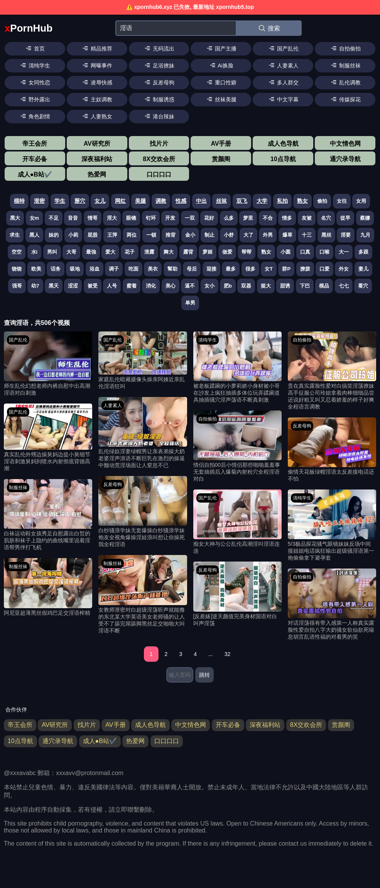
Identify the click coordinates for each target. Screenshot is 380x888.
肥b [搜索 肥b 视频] (228, 286)
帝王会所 (34, 143)
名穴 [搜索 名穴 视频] (326, 218)
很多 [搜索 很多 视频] (250, 269)
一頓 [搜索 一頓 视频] (151, 235)
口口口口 (159, 174)
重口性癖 (221, 82)
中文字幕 (283, 99)
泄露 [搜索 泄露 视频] (149, 252)
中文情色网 (345, 143)
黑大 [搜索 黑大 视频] (15, 218)
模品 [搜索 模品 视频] (324, 286)
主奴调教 (96, 99)
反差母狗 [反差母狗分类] (112, 484)
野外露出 (34, 99)
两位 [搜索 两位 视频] (132, 235)
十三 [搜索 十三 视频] (307, 235)
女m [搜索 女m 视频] (34, 218)
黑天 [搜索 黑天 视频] (54, 286)
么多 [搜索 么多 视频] (229, 218)
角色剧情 (34, 116)
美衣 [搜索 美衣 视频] (153, 269)
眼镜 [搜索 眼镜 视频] (131, 218)
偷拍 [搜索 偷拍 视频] (322, 201)
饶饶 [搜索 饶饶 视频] (17, 269)
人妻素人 (283, 65)
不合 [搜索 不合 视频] (268, 218)
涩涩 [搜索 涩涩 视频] (73, 286)
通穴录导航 (345, 159)
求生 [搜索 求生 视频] (15, 235)
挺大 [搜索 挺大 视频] (266, 286)
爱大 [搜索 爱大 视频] (110, 252)
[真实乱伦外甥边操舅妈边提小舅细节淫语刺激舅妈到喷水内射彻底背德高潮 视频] (48, 438)
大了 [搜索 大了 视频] (248, 235)
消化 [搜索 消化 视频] (151, 286)
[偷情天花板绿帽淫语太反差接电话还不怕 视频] (332, 450)
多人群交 (283, 82)
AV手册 (221, 143)
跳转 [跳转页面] (204, 675)
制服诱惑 (159, 99)
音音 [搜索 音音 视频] (73, 218)
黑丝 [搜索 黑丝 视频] (326, 235)
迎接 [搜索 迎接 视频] (211, 269)
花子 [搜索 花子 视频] (130, 252)
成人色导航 (283, 143)
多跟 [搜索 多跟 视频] (363, 252)
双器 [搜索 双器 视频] (246, 286)
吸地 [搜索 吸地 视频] (75, 269)
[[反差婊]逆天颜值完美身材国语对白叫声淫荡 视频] (237, 594)
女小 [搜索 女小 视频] (209, 286)
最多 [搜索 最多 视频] (231, 269)
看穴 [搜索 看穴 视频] (363, 286)
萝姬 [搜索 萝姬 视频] (208, 252)
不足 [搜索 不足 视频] (54, 218)
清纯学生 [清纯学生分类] (207, 340)
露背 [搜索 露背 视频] (188, 252)
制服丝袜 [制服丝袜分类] (18, 487)
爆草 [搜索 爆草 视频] (287, 235)
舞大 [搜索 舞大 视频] (169, 252)
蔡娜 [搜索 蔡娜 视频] (365, 218)
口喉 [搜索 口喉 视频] (324, 252)
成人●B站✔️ (35, 174)
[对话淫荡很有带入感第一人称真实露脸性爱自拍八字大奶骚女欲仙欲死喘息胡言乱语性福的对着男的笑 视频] (332, 604)
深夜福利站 (96, 159)
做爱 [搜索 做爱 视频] (227, 252)
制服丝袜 (345, 65)
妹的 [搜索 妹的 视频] (54, 235)
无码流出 (159, 48)
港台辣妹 (159, 116)
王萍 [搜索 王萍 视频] (112, 235)
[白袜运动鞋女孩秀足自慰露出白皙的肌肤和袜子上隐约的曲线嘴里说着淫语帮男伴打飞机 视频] (48, 515)
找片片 (159, 143)
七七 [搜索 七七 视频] (344, 286)
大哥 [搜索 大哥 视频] (71, 252)
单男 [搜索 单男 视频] (190, 303)
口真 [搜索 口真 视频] (305, 252)
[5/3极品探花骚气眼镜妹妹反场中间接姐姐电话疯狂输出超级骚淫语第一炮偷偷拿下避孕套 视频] (332, 525)
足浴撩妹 (159, 65)
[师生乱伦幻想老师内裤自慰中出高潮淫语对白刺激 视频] (48, 364)
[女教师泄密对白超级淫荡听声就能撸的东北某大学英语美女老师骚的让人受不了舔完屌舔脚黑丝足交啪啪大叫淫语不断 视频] (142, 594)
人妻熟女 (96, 116)
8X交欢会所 (159, 159)
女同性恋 (34, 82)
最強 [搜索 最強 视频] (91, 252)
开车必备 (34, 159)
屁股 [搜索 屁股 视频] (93, 235)
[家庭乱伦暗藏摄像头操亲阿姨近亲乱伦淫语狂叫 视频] (142, 360)
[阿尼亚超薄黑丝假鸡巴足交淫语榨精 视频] (48, 587)
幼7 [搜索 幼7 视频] (35, 286)
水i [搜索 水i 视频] (34, 252)
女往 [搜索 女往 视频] (342, 201)
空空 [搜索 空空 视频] (17, 252)
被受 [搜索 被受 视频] (93, 286)
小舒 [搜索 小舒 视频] (229, 235)
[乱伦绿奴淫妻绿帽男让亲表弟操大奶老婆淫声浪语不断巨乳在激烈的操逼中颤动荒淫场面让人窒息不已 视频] (142, 433)
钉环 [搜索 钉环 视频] (151, 218)
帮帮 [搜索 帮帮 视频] (247, 252)
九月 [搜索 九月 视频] (365, 235)
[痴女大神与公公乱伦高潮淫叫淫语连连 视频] (237, 522)
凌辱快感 (96, 82)
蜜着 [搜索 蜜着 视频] (132, 286)
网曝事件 (96, 65)
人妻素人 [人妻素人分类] (112, 405)
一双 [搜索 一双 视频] (190, 218)
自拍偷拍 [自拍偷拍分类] (207, 419)
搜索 (269, 28)
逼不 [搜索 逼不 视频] (190, 286)
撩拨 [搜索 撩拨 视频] (305, 269)
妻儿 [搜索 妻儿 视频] (363, 269)
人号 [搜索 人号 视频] (112, 286)
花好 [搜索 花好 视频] (209, 218)
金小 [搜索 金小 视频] (190, 235)
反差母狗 (159, 82)
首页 (35, 48)
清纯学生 (34, 65)
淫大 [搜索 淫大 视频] (112, 218)
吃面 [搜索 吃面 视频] (133, 269)
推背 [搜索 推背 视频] (171, 235)
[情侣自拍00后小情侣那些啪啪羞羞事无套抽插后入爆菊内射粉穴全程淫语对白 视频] (237, 446)
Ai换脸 (221, 65)
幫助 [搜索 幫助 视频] (172, 269)
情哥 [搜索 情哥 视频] (93, 218)
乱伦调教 (345, 82)
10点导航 (283, 159)
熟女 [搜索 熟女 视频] (266, 252)
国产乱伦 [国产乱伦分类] (18, 340)
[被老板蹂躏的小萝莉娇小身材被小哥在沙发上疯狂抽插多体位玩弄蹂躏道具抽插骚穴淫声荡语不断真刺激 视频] (237, 367)
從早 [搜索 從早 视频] (345, 218)
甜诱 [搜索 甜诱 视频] (285, 286)
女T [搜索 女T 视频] (269, 269)
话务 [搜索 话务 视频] (56, 269)
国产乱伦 (283, 48)
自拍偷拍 (345, 48)
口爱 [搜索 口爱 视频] (324, 269)
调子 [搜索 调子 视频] (114, 269)
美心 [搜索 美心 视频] (171, 286)
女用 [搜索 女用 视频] (361, 201)
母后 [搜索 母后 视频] (192, 269)
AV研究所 (97, 143)
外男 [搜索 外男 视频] (268, 235)
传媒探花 (345, 99)
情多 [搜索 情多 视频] (287, 218)
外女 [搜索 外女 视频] (344, 269)
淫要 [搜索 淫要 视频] (346, 235)
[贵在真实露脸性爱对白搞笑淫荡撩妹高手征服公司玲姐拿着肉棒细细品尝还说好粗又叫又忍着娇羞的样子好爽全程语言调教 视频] (332, 370)
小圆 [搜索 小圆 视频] (285, 252)
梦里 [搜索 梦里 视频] (248, 218)
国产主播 (221, 48)
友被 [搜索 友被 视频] (307, 218)
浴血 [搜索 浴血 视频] (95, 269)
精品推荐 (96, 48)
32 (228, 654)
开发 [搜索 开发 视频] (170, 218)
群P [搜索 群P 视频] (286, 269)
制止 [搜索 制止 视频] (209, 235)
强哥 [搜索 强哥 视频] (17, 286)
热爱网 (97, 174)
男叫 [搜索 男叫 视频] (52, 252)
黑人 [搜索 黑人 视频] (34, 235)
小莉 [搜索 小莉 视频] (73, 235)
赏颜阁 (221, 159)
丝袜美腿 (221, 99)
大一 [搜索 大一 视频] (344, 252)
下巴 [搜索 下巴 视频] (305, 286)
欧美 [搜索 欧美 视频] (36, 269)
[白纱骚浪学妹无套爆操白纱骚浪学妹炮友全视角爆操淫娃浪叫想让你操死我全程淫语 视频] (142, 512)
